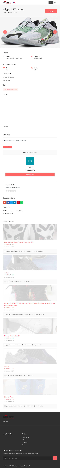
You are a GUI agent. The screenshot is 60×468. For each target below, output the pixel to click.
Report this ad (8, 213)
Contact (24, 445)
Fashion (10, 12)
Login (50, 11)
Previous (5, 32)
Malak (30, 167)
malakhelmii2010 (9, 247)
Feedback (24, 442)
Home (4, 12)
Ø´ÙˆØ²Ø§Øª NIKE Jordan (10, 89)
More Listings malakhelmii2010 (12, 211)
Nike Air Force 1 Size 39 (12, 336)
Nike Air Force (8, 397)
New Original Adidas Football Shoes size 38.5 (18, 242)
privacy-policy (25, 437)
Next (55, 32)
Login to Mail (29, 174)
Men (16, 12)
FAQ (23, 440)
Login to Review (7, 147)
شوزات (6, 273)
